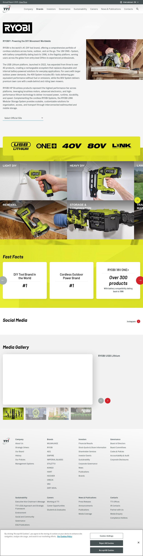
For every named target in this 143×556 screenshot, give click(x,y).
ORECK (50, 479)
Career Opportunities (56, 505)
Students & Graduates (56, 509)
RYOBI (50, 447)
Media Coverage (85, 513)
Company (19, 439)
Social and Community (24, 516)
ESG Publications (22, 524)
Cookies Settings (106, 536)
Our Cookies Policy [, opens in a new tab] (64, 536)
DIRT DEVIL (52, 488)
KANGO (50, 467)
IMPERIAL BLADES (55, 459)
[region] (71, 542)
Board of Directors (117, 443)
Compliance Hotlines (118, 517)
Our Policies (20, 459)
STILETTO (51, 463)
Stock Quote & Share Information (92, 447)
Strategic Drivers (22, 447)
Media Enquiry (116, 513)
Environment (20, 512)
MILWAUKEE (52, 443)
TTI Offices (114, 501)
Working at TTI (53, 501)
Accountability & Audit (119, 455)
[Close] (138, 543)
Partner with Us (116, 509)
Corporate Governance (88, 463)
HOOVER (51, 475)
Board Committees (118, 447)
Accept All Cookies (106, 550)
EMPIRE (50, 455)
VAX (48, 484)
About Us (19, 443)
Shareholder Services (87, 451)
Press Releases (85, 501)
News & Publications (87, 497)
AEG (49, 451)
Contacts (114, 497)
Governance (115, 439)
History (18, 455)
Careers (50, 497)
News (81, 467)
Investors (82, 439)
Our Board (19, 451)
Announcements (86, 505)
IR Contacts (115, 505)
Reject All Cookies (106, 543)
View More (23, 2)
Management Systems (24, 463)
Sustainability (84, 459)
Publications (84, 471)
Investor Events (85, 455)
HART (49, 471)
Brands (50, 439)
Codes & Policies (117, 451)
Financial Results (86, 443)
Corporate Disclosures (119, 459)
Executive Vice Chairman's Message (30, 501)
